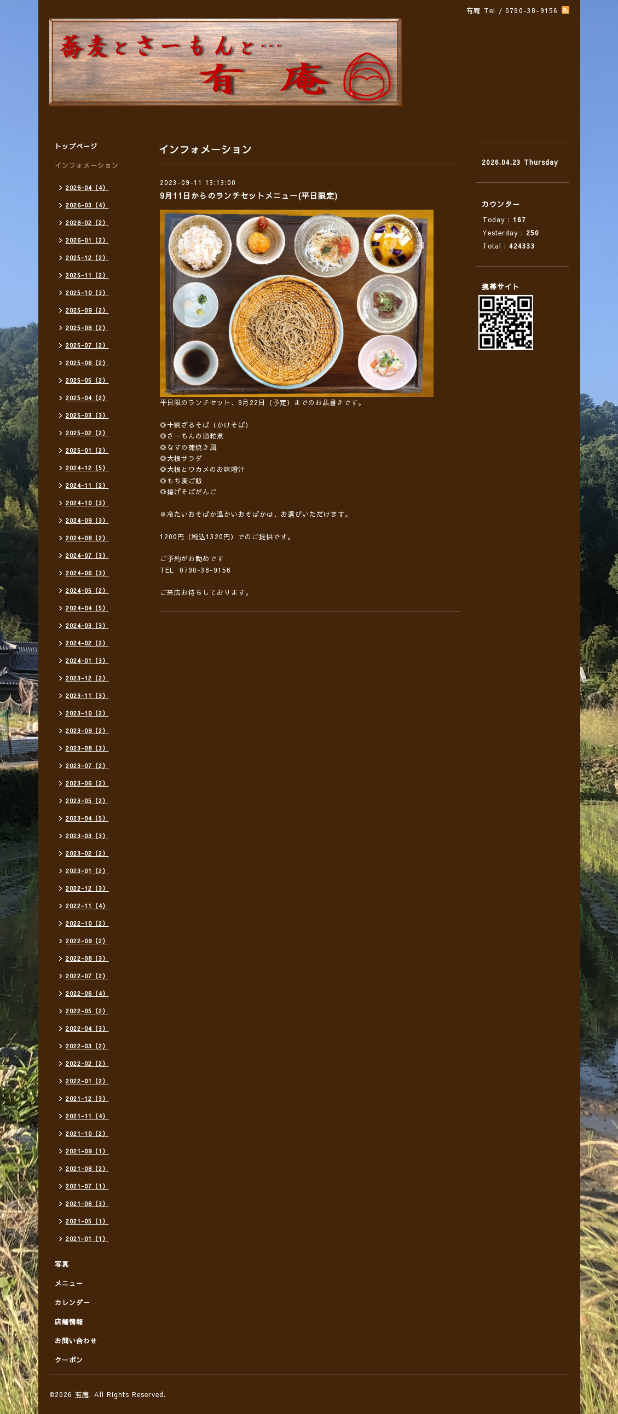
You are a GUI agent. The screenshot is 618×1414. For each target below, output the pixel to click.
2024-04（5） (87, 608)
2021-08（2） (87, 1168)
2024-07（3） (87, 555)
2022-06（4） (87, 993)
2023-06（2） (87, 783)
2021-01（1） (87, 1238)
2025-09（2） (87, 310)
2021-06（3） (87, 1203)
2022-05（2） (87, 1011)
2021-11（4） (87, 1116)
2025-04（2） (87, 398)
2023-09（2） (87, 730)
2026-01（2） (87, 240)
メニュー (69, 1283)
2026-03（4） (87, 205)
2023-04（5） (87, 818)
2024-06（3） (87, 573)
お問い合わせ (76, 1340)
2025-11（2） (87, 275)
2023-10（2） (87, 713)
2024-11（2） (87, 485)
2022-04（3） (87, 1028)
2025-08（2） (87, 328)
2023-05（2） (87, 801)
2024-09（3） (87, 520)
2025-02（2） (87, 433)
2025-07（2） (87, 345)
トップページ (76, 146)
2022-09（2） (87, 941)
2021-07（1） (87, 1186)
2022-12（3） (87, 888)
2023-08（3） (87, 748)
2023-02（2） (87, 853)
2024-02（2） (87, 643)
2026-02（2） (87, 222)
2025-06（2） (87, 363)
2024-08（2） (87, 538)
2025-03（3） (87, 415)
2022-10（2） (87, 923)
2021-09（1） (87, 1151)
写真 (62, 1264)
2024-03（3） (87, 625)
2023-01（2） (87, 871)
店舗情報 (69, 1321)
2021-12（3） (87, 1098)
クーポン (69, 1359)
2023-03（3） (87, 836)
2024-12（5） (87, 468)
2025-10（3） (87, 292)
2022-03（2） (87, 1046)
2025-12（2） (87, 257)
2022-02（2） (87, 1063)
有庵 (82, 1394)
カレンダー (72, 1302)
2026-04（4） (87, 187)
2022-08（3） (87, 958)
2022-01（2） (87, 1081)
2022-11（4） (87, 906)
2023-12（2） (87, 678)
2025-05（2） (87, 380)
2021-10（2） (87, 1133)
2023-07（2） (87, 765)
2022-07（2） (87, 976)
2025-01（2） (87, 450)
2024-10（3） (87, 503)
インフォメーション (87, 165)
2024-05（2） (87, 590)
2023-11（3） (87, 695)
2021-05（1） (87, 1221)
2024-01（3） (87, 660)
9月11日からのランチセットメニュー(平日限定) (249, 195)
